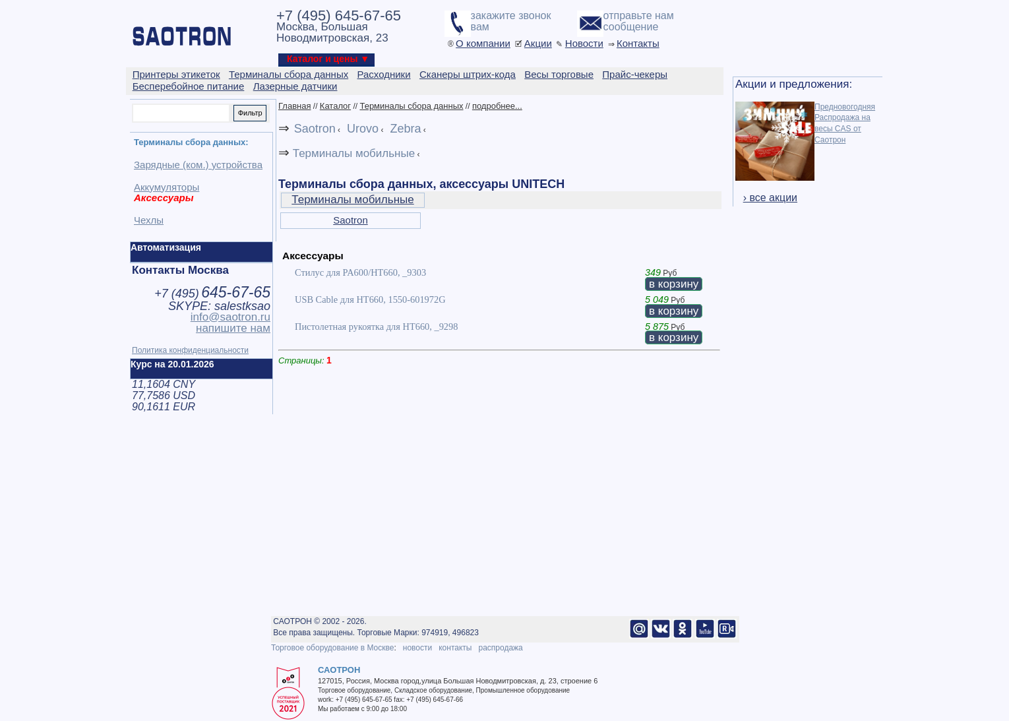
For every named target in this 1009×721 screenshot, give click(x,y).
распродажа (500, 647)
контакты (455, 647)
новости (417, 647)
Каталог (335, 106)
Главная (294, 106)
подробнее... (497, 106)
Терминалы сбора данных (411, 106)
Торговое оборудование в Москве (332, 647)
